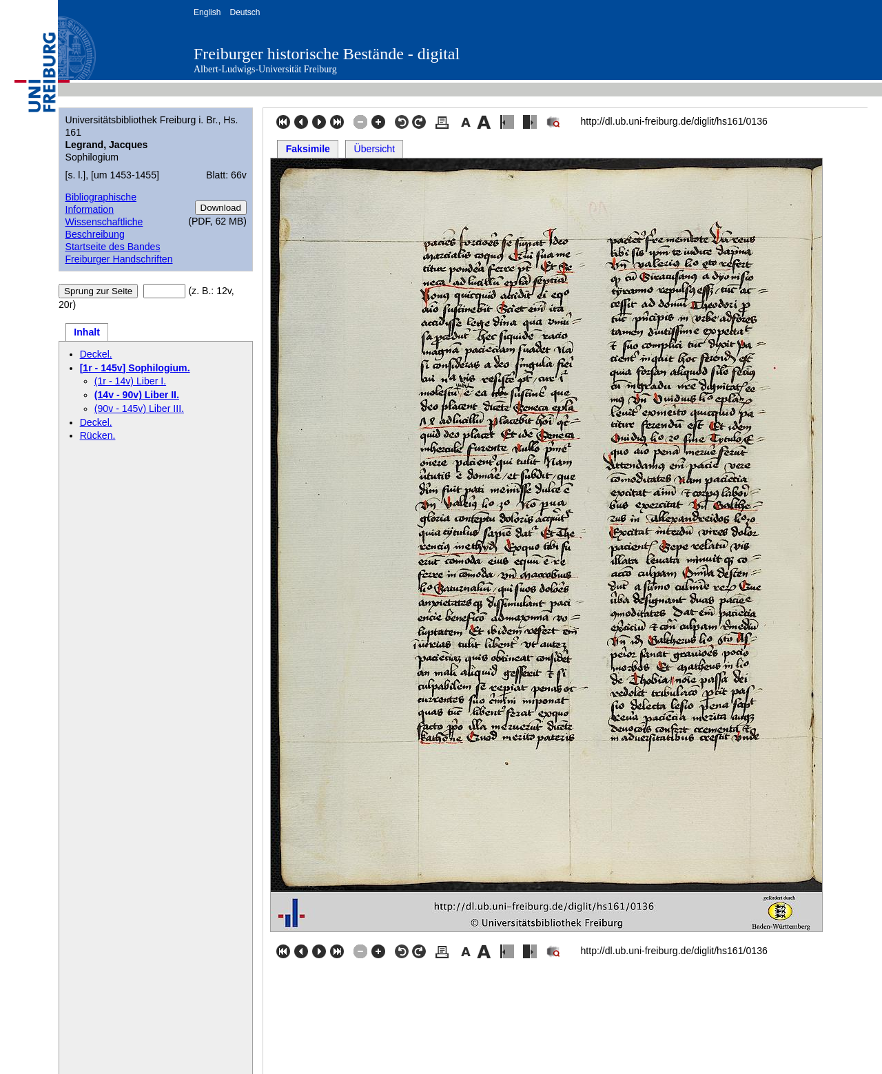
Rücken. (98, 435)
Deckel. (96, 354)
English (207, 12)
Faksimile (308, 148)
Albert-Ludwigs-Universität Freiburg (265, 69)
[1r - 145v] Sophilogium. (135, 367)
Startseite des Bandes (112, 246)
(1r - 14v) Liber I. (130, 380)
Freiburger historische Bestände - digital (327, 54)
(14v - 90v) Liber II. (136, 394)
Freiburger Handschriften (118, 259)
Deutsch (244, 12)
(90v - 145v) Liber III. (139, 408)
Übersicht (375, 148)
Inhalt (87, 332)
